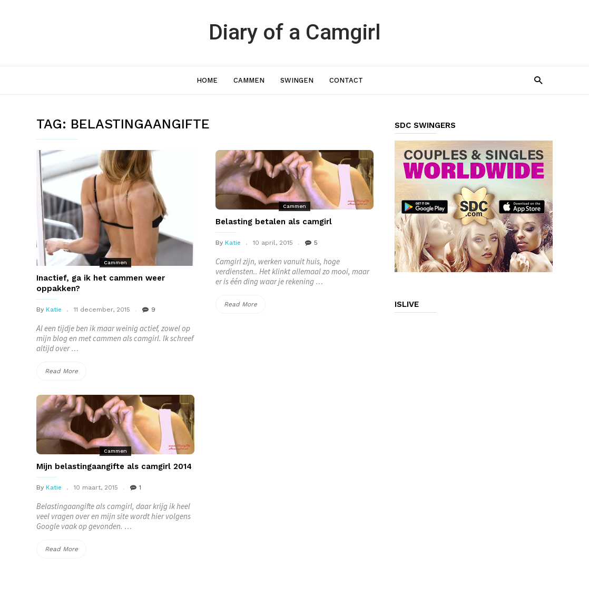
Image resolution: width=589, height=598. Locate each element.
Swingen (296, 80)
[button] (538, 80)
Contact (346, 80)
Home (207, 80)
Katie (54, 309)
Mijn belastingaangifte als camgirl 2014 (114, 466)
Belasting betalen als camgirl (273, 221)
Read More (65, 371)
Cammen (248, 80)
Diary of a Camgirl (295, 32)
